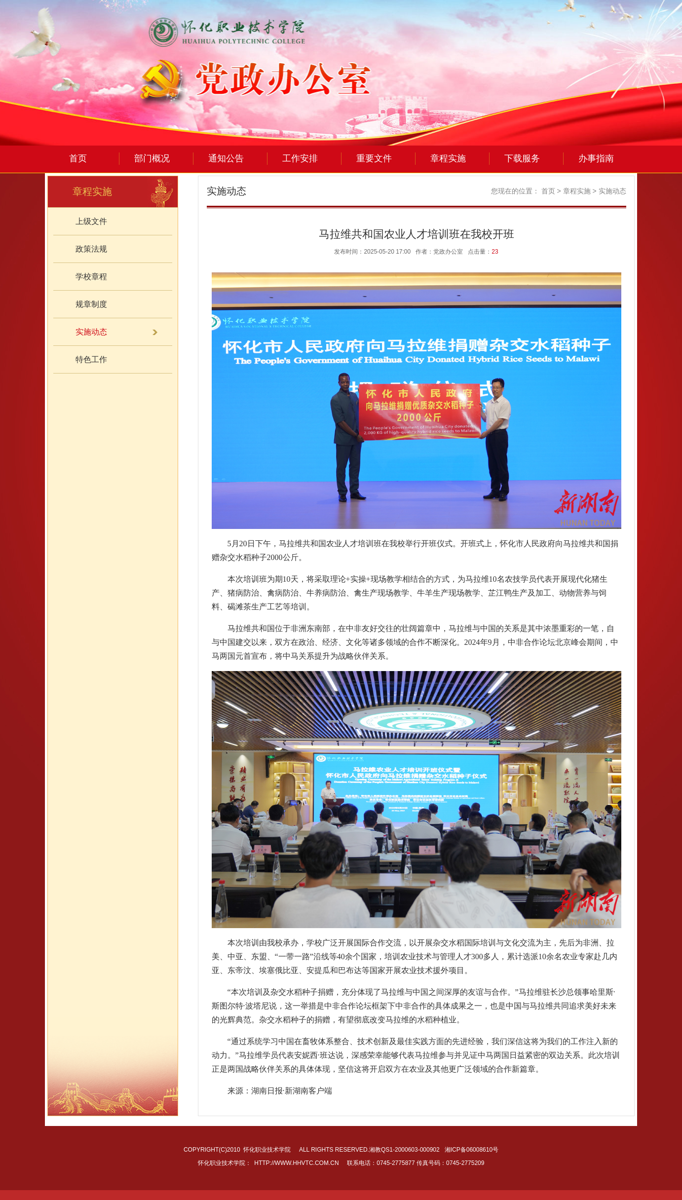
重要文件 (374, 158)
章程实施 (448, 158)
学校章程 (91, 276)
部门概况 (152, 158)
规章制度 (91, 304)
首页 (78, 158)
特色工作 (91, 359)
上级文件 (91, 221)
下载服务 (522, 158)
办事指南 (596, 158)
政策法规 (91, 249)
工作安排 (300, 158)
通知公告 (226, 158)
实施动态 (612, 191)
